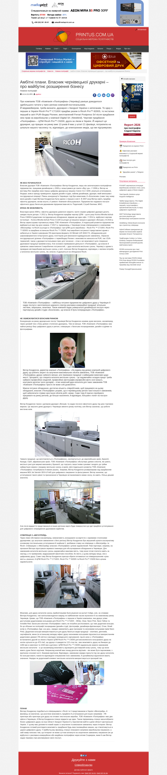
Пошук (110, 49)
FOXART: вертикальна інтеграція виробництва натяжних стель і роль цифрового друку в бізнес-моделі (132, 188)
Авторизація (142, 29)
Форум (118, 49)
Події (65, 49)
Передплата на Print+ (128, 167)
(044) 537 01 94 (102, 773)
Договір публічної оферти (83, 770)
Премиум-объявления (127, 141)
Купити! (132, 116)
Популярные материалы (128, 181)
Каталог (100, 49)
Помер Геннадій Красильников (130, 269)
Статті (57, 49)
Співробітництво (83, 765)
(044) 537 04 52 (90, 773)
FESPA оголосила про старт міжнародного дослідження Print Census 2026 (131, 251)
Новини (48, 49)
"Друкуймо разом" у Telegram (131, 172)
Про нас (127, 49)
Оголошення (76, 49)
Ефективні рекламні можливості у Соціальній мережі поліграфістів (131, 153)
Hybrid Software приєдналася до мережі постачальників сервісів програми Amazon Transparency (131, 232)
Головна (39, 49)
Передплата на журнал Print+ (131, 146)
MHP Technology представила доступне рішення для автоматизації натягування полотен (132, 216)
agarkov (38, 94)
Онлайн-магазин (129, 79)
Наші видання (89, 49)
